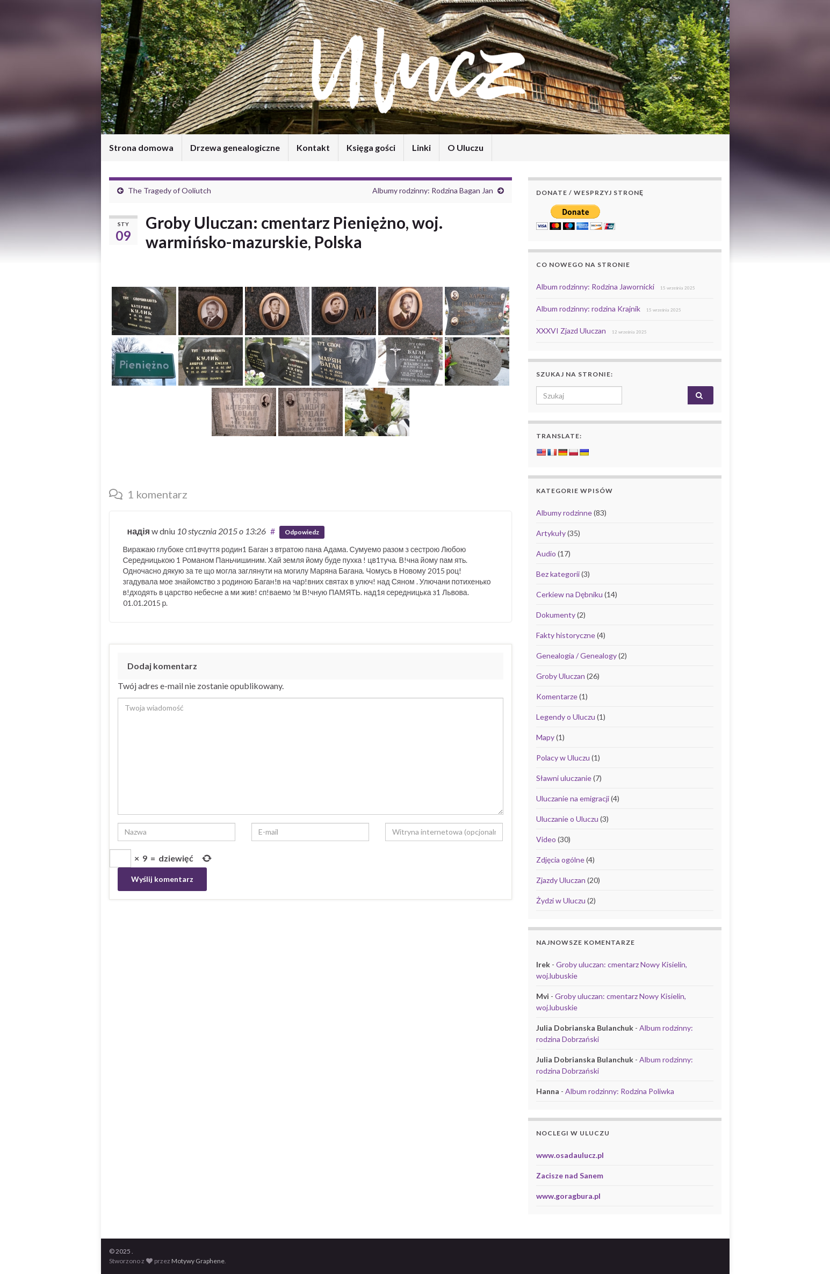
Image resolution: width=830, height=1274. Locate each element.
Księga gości (371, 147)
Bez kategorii (558, 573)
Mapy (545, 737)
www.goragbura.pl (568, 1195)
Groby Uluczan (560, 676)
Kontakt (313, 147)
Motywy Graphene (198, 1261)
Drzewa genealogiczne (235, 147)
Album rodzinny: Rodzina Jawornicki (595, 286)
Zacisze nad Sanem (569, 1175)
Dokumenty (555, 614)
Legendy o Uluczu (565, 716)
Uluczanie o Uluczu (567, 818)
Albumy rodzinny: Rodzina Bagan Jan (432, 190)
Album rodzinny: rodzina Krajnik (588, 308)
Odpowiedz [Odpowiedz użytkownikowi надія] (302, 532)
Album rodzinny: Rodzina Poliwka (619, 1091)
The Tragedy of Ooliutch (169, 190)
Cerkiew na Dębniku (569, 594)
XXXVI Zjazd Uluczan (571, 330)
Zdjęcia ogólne (560, 859)
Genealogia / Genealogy (576, 655)
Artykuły (551, 533)
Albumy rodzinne (564, 512)
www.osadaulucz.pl (570, 1155)
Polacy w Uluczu (563, 757)
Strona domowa (141, 147)
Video (546, 839)
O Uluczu (465, 147)
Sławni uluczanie (563, 778)
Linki (421, 147)
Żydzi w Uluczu (561, 900)
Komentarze (557, 696)
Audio (546, 553)
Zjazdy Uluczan (561, 880)
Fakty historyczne (565, 635)
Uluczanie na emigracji (572, 798)
